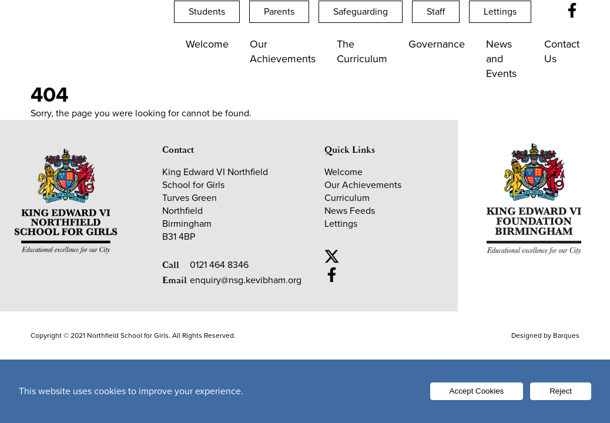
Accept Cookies (477, 391)
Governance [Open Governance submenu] (436, 44)
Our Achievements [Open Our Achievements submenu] (283, 51)
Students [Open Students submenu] (207, 11)
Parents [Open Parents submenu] (279, 11)
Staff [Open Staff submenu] (436, 11)
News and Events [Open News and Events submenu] (501, 58)
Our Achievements (362, 185)
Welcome (343, 172)
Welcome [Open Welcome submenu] (207, 44)
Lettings (500, 11)
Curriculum (347, 197)
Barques (566, 335)
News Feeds (349, 210)
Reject (560, 391)
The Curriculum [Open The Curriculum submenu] (362, 51)
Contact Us (561, 51)
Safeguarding (360, 11)
